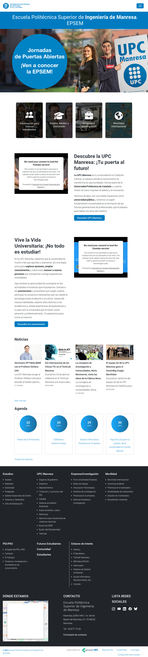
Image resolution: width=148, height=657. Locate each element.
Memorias (43, 514)
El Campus (10, 557)
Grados (8, 480)
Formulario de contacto (75, 634)
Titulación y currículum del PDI (51, 493)
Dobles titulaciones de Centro (18, 495)
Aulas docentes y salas (49, 510)
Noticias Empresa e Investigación (82, 501)
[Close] (140, 5)
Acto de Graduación (14, 503)
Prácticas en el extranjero (119, 488)
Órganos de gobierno (48, 480)
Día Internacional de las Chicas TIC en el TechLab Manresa (58, 367)
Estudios (8, 473)
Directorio (43, 484)
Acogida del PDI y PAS (15, 549)
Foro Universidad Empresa (85, 480)
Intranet (76, 584)
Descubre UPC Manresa (89, 218)
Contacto (9, 553)
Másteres (9, 484)
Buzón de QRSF (46, 525)
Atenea (76, 549)
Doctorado (9, 488)
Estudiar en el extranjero (118, 495)
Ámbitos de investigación (84, 491)
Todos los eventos (24, 459)
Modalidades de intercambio (120, 491)
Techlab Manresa (81, 557)
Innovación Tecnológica (84, 488)
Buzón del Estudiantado (49, 529)
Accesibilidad (122, 650)
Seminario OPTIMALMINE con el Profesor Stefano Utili (28, 367)
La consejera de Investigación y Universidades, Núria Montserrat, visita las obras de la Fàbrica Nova (88, 371)
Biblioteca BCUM (81, 561)
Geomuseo (78, 565)
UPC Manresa (45, 473)
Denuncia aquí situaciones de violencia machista (52, 520)
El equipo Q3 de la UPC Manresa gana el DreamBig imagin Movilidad (117, 369)
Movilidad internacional (118, 480)
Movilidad (111, 473)
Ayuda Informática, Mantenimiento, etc (82, 578)
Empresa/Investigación (84, 473)
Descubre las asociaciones (31, 324)
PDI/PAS (8, 543)
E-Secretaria (78, 553)
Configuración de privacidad (129, 655)
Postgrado (9, 491)
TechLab (43, 533)
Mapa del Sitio (107, 650)
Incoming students (116, 484)
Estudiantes (44, 554)
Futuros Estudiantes (49, 543)
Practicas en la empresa (84, 495)
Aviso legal (134, 650)
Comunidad (44, 549)
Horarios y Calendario (14, 499)
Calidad (42, 499)
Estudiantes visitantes (117, 499)
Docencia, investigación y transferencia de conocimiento (16, 564)
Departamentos (46, 488)
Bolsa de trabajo (80, 484)
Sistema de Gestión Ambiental (47, 505)
